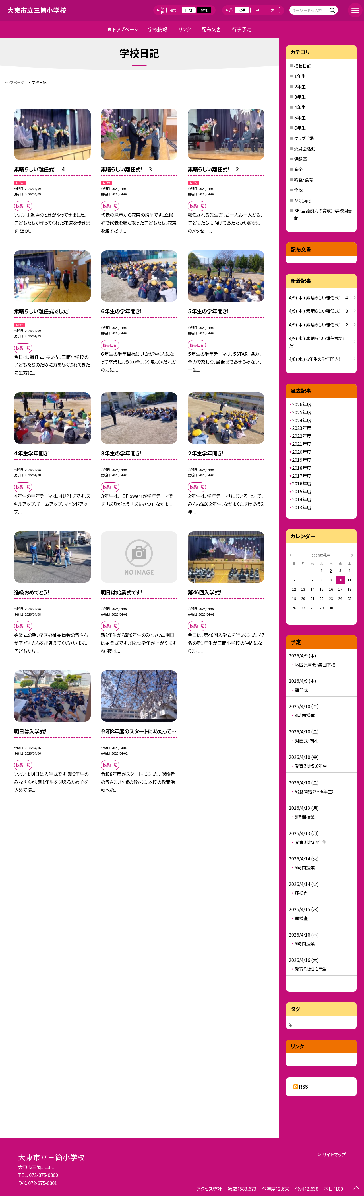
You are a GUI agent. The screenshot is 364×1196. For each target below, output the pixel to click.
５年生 (300, 117)
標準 (242, 10)
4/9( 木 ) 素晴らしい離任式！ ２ (318, 324)
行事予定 (241, 29)
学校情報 (157, 29)
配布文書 (211, 29)
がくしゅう (303, 200)
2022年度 (301, 435)
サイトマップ (334, 1154)
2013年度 (301, 507)
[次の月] (352, 554)
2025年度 (301, 412)
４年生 (300, 107)
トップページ (126, 29)
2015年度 (301, 491)
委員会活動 (304, 148)
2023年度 (301, 427)
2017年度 (301, 475)
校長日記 (302, 65)
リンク (184, 29)
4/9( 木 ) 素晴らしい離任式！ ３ (318, 311)
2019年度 (301, 459)
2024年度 (301, 420)
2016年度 (301, 483)
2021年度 (301, 443)
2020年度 (301, 451)
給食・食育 (303, 179)
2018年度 (301, 467)
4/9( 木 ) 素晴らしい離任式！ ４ (318, 297)
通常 (173, 10)
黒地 (204, 10)
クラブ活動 (304, 138)
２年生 (300, 86)
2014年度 (301, 499)
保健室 (300, 159)
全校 (298, 190)
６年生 (300, 127)
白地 (188, 10)
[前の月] (290, 554)
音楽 (298, 169)
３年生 (300, 96)
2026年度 (301, 404)
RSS (303, 1086)
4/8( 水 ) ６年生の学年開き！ (314, 359)
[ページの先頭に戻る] (356, 1188)
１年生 (300, 76)
